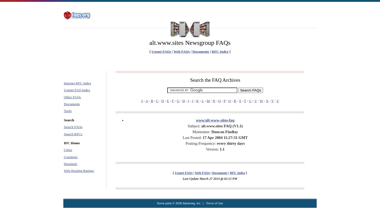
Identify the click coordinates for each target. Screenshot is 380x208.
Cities (68, 150)
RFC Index (220, 52)
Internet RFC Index (77, 83)
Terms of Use (214, 203)
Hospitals (70, 164)
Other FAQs (72, 97)
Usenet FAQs (161, 52)
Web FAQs (182, 52)
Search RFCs (73, 134)
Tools (68, 111)
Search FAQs (73, 127)
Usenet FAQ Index (77, 90)
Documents (200, 52)
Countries (71, 157)
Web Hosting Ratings (79, 171)
